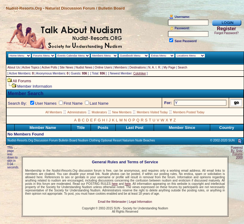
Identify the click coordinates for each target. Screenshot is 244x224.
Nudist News (84, 67)
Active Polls (49, 67)
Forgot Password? (226, 33)
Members (121, 67)
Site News (66, 67)
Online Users (103, 67)
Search (182, 67)
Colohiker (139, 73)
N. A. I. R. (154, 67)
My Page (169, 67)
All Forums (22, 81)
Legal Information (140, 201)
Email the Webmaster (112, 201)
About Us (13, 67)
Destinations (137, 67)
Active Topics (30, 67)
